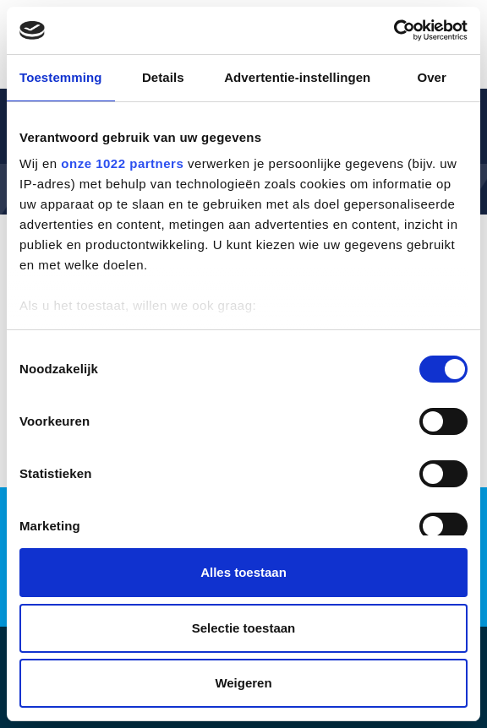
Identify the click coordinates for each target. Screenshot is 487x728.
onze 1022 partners (122, 163)
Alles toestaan (243, 572)
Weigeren (243, 683)
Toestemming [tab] (60, 77)
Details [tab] (163, 77)
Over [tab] (431, 77)
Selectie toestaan (244, 628)
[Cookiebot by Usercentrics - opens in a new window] (394, 30)
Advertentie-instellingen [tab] (297, 77)
